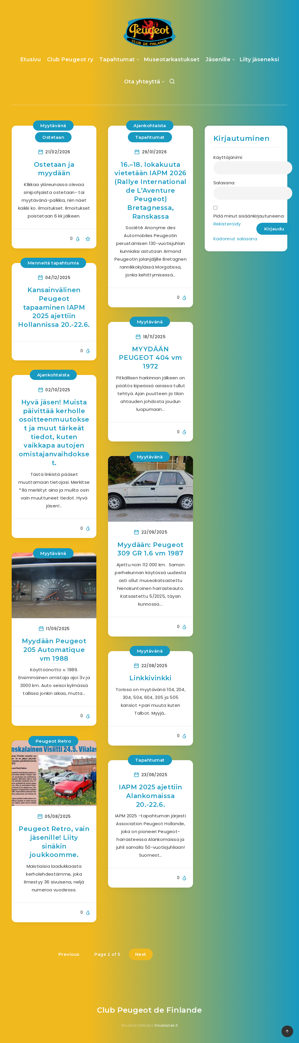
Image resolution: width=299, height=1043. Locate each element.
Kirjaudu (274, 229)
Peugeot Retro (53, 741)
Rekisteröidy (227, 224)
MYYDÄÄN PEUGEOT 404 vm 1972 (150, 357)
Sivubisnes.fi (166, 1025)
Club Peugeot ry (70, 59)
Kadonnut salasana (235, 239)
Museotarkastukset (172, 59)
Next (140, 954)
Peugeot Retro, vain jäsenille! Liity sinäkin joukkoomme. (54, 842)
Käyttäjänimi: (228, 157)
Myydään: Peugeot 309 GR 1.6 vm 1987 (150, 549)
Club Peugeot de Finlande (149, 1010)
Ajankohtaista (149, 125)
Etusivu (30, 59)
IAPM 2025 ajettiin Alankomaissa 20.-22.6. (150, 795)
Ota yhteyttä (142, 81)
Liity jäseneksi (259, 59)
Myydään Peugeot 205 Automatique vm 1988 (54, 649)
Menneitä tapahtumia (53, 263)
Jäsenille (218, 59)
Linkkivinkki (150, 678)
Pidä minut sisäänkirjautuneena (248, 216)
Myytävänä (53, 125)
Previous (68, 954)
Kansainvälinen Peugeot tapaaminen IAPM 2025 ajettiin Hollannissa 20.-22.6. (54, 307)
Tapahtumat (117, 59)
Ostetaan (53, 137)
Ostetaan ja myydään (54, 169)
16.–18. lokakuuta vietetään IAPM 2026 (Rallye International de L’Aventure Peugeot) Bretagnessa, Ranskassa (150, 190)
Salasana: (224, 183)
